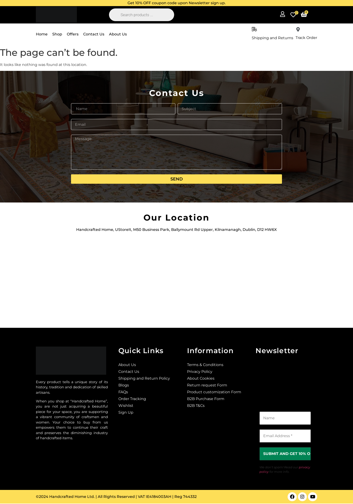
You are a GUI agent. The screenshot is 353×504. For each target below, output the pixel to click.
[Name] (285, 418)
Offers (73, 34)
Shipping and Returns (272, 38)
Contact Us (93, 34)
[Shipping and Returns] (254, 29)
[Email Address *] (285, 436)
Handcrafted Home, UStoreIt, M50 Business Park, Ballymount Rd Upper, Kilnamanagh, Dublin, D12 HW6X (176, 229)
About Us (118, 34)
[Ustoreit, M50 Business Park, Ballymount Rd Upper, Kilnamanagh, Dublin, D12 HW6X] (176, 277)
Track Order (306, 37)
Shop (57, 34)
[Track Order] (298, 29)
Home (42, 34)
